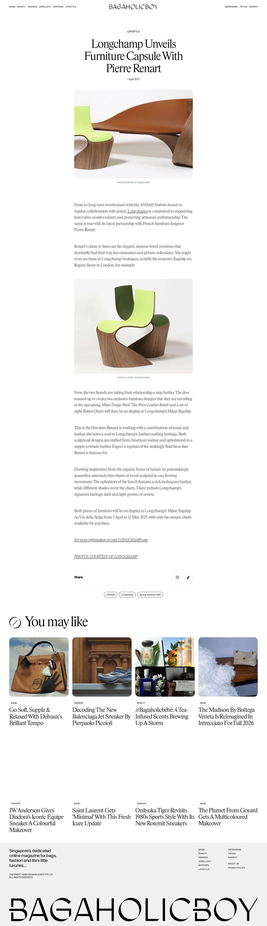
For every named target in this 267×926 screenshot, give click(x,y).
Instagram (231, 7)
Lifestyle (70, 7)
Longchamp (138, 211)
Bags (12, 7)
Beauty (21, 7)
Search (232, 857)
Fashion (32, 7)
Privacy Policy (236, 868)
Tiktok (243, 7)
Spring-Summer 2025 (150, 595)
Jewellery (45, 7)
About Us (233, 864)
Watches (58, 7)
